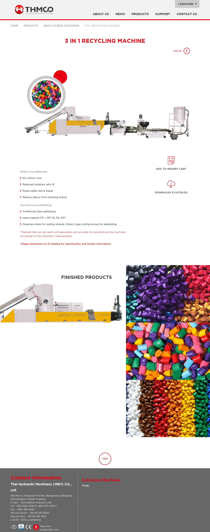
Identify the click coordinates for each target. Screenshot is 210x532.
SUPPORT (162, 14)
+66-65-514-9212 (36, 516)
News (120, 14)
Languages (185, 3)
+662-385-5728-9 (26, 506)
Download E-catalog (171, 192)
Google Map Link (49, 529)
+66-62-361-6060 (39, 513)
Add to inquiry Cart (171, 168)
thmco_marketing (31, 519)
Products (140, 14)
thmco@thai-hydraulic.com (36, 502)
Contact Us (187, 14)
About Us (101, 14)
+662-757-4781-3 (47, 506)
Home (14, 25)
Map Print (45, 526)
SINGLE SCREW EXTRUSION (61, 25)
